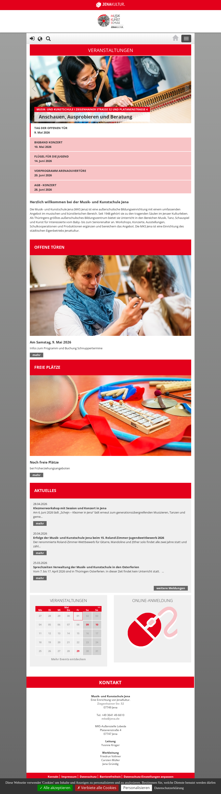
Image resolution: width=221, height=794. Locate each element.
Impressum (69, 777)
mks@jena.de (110, 719)
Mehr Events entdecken (68, 659)
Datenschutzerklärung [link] (169, 788)
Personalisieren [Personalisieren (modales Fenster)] (136, 787)
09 (87, 624)
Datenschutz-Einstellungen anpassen (148, 777)
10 (96, 624)
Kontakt (53, 777)
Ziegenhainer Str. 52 (110, 704)
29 (78, 651)
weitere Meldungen (170, 588)
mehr (36, 355)
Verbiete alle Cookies (96, 787)
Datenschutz (88, 777)
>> (99, 607)
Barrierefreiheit (110, 777)
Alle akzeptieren (55, 787)
